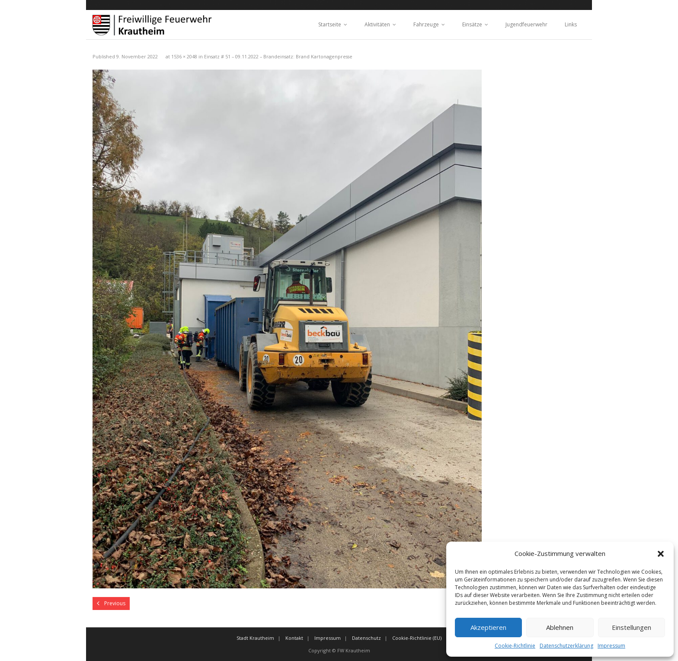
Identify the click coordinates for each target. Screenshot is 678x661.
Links (571, 24)
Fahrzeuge (426, 24)
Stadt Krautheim (255, 638)
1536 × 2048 (184, 56)
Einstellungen (631, 627)
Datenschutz (366, 638)
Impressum (611, 645)
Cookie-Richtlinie (515, 645)
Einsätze (472, 24)
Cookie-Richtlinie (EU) (416, 638)
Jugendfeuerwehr (526, 24)
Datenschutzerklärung (566, 645)
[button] (660, 553)
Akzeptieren (488, 627)
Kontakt (294, 638)
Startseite (329, 24)
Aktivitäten (377, 24)
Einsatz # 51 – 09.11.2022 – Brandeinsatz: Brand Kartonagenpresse (278, 56)
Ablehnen (559, 627)
